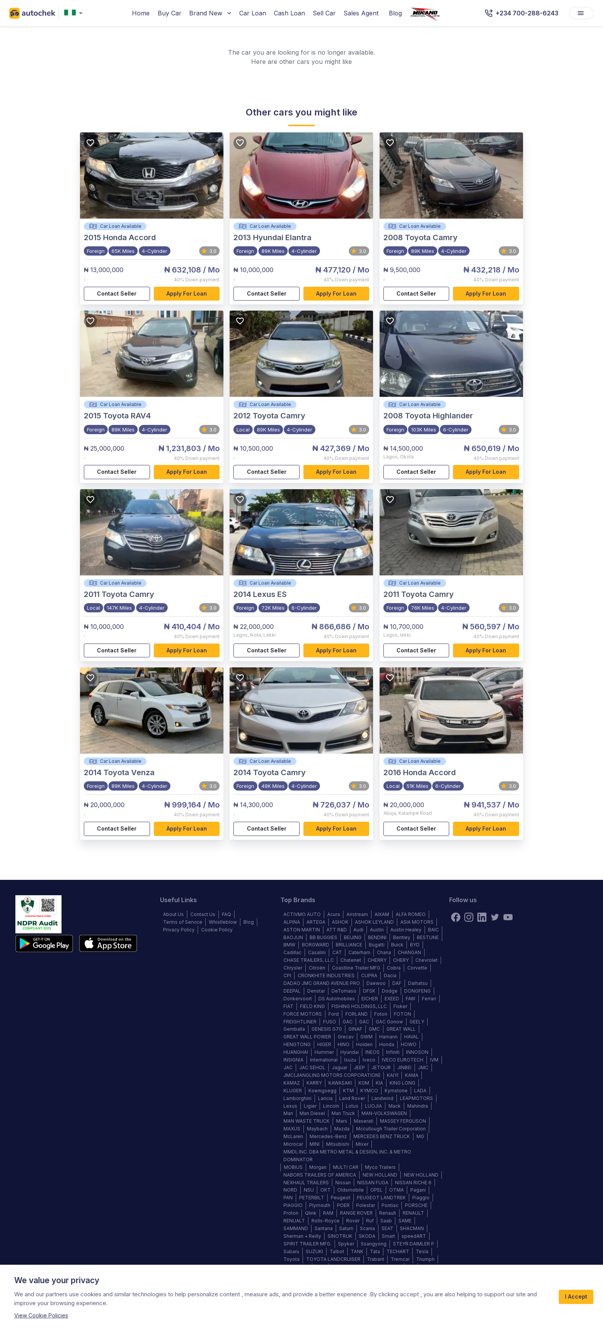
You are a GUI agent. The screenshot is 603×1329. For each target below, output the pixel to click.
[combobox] (75, 13)
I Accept (576, 1297)
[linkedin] (481, 917)
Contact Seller (117, 294)
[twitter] (494, 917)
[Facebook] (455, 917)
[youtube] (508, 917)
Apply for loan (187, 294)
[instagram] (468, 917)
